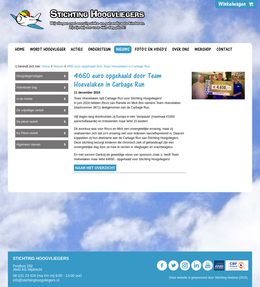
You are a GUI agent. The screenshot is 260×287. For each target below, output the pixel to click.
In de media (24, 153)
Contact (224, 49)
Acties (77, 49)
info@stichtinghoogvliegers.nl (36, 280)
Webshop (202, 49)
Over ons (180, 49)
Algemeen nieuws (29, 199)
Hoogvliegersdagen (30, 130)
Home (20, 49)
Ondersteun (99, 49)
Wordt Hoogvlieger (48, 49)
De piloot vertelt (27, 176)
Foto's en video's (151, 49)
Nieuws (122, 49)
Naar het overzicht (95, 222)
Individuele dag (27, 142)
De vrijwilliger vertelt (30, 164)
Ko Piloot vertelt (27, 187)
